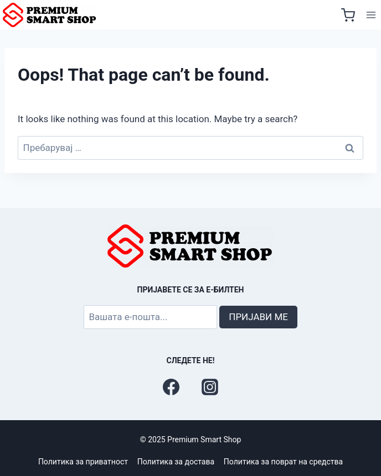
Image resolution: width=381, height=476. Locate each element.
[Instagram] (209, 387)
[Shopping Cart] (348, 15)
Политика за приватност (83, 461)
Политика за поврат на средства (283, 461)
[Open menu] (371, 15)
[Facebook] (171, 387)
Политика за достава (175, 461)
